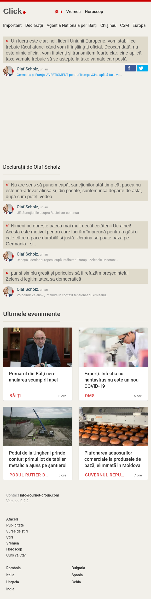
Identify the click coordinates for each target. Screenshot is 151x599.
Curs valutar (16, 555)
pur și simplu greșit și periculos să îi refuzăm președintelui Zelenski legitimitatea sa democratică (67, 276)
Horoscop (94, 11)
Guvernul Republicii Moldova (105, 475)
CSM (124, 25)
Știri (58, 11)
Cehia (76, 582)
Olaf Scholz (27, 68)
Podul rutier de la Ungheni (29, 475)
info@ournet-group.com (39, 495)
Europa (139, 25)
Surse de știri (17, 531)
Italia (10, 575)
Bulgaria (78, 568)
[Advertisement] (75, 120)
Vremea (73, 11)
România (13, 568)
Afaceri (12, 519)
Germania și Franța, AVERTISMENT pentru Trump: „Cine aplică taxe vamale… (73, 75)
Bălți (92, 25)
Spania (77, 575)
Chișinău (108, 25)
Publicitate (15, 525)
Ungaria (12, 582)
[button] (130, 68)
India (10, 589)
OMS (90, 395)
